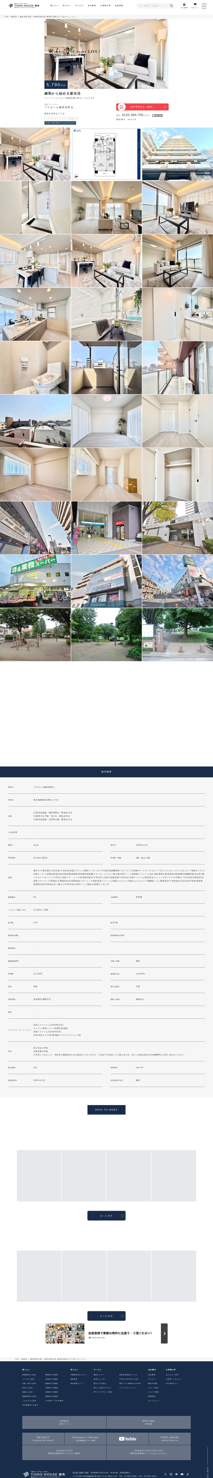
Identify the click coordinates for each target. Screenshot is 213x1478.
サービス (79, 5)
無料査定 (74, 1379)
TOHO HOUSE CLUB (128, 1379)
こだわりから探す (29, 1400)
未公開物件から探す (30, 1405)
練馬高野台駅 (26, 17)
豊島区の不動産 (52, 1396)
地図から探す (27, 1392)
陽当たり (73, 118)
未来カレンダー (100, 1379)
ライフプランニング (127, 1388)
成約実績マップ (77, 1383)
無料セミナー (99, 1375)
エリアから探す (28, 1379)
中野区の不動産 (52, 1388)
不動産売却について (79, 1375)
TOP (6, 17)
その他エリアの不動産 (54, 1400)
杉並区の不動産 (52, 1379)
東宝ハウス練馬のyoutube (130, 1383)
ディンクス (61, 118)
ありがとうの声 (172, 1375)
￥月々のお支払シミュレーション (60, 123)
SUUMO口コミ (172, 1383)
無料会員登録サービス (128, 1375)
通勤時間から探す (29, 1396)
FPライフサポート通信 (103, 1392)
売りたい (67, 5)
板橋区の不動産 (52, 1383)
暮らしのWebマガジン (103, 1388)
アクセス (151, 1379)
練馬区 (14, 17)
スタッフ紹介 (153, 1388)
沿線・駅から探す (29, 1383)
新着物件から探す (29, 1375)
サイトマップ (153, 1400)
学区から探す (27, 1388)
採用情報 (151, 1396)
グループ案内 (153, 1392)
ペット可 (49, 118)
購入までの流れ (100, 1383)
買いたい (54, 5)
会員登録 (119, 5)
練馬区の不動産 (52, 1375)
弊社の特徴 (152, 1383)
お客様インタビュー (174, 1379)
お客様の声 (105, 5)
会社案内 (92, 5)
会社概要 (151, 1375)
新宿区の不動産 (52, 1392)
